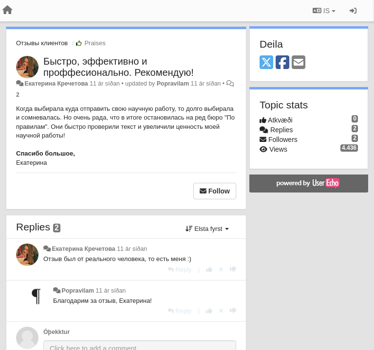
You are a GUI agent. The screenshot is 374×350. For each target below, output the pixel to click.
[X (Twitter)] (266, 62)
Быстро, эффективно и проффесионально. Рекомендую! (118, 67)
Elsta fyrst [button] (207, 228)
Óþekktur (56, 332)
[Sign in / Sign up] (353, 10)
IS (324, 11)
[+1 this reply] (209, 269)
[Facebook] (282, 62)
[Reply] (180, 269)
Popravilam (173, 83)
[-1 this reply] (233, 269)
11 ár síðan (132, 248)
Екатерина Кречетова (56, 83)
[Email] (298, 62)
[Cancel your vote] (221, 269)
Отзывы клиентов (42, 43)
